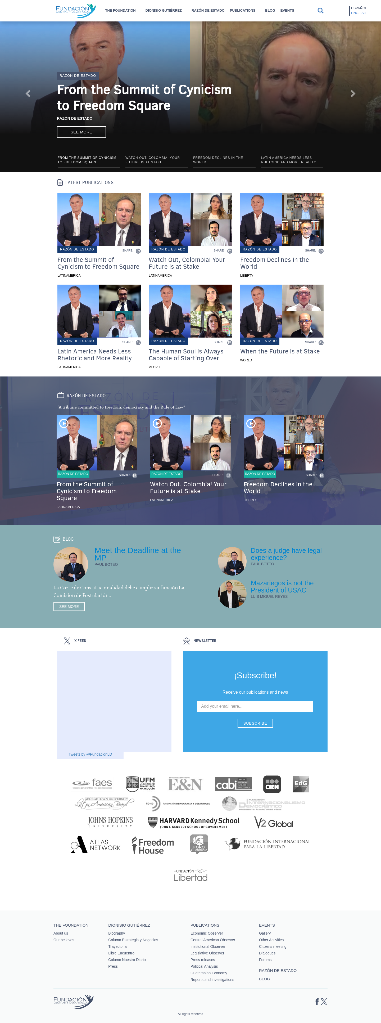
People (155, 367)
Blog (270, 10)
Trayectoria (117, 946)
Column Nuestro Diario (127, 960)
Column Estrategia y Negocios (133, 940)
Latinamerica (69, 275)
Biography (116, 933)
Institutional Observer (207, 946)
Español (359, 8)
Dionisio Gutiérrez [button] (164, 10)
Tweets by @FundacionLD (90, 754)
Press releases (202, 960)
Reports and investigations (212, 979)
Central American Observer (212, 940)
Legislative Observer (207, 953)
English (358, 13)
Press (113, 966)
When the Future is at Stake (280, 351)
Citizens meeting (273, 946)
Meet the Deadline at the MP (137, 554)
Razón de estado (208, 10)
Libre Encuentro (121, 953)
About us (60, 933)
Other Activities (271, 940)
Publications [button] (243, 10)
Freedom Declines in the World (274, 263)
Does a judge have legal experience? (286, 554)
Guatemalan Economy (208, 973)
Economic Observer (206, 933)
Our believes (63, 940)
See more (81, 132)
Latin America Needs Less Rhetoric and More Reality (94, 355)
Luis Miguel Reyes (269, 596)
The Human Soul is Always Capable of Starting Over (186, 355)
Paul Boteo (106, 564)
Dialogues (267, 953)
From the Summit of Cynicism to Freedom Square (144, 98)
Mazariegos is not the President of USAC (282, 586)
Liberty (246, 275)
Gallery (265, 933)
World (246, 360)
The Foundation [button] (120, 10)
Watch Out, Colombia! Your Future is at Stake (187, 263)
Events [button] (287, 10)
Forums (265, 960)
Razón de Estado (74, 118)
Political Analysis (204, 966)
